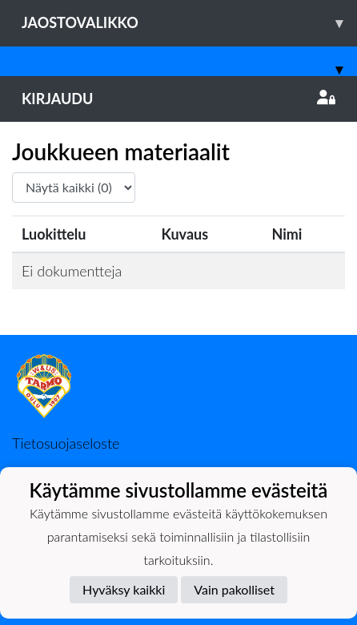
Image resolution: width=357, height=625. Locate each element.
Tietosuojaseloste (65, 443)
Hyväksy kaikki (123, 589)
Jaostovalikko (189, 23)
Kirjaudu (178, 98)
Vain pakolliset (234, 589)
